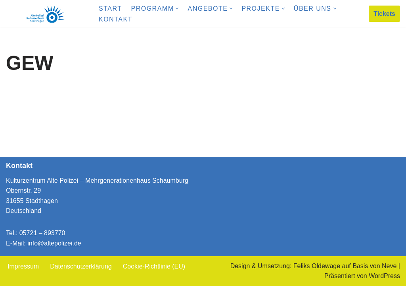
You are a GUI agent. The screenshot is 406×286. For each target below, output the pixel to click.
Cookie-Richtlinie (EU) (154, 266)
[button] (177, 8)
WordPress (384, 275)
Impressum (23, 266)
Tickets (384, 13)
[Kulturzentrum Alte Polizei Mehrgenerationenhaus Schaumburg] (45, 14)
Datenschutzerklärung (81, 266)
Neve (389, 266)
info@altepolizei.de (54, 243)
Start (110, 8)
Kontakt (115, 19)
